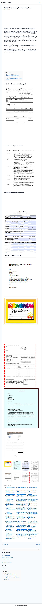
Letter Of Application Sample (33, 533)
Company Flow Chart (5, 560)
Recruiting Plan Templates (21, 508)
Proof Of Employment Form (33, 522)
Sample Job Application (32, 512)
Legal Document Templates (22, 536)
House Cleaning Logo (5, 559)
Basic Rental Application (21, 492)
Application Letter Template (11, 521)
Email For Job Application (21, 500)
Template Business (6, 2)
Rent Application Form (32, 530)
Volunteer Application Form (22, 505)
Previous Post (5, 544)
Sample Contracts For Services (7, 557)
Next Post (38, 544)
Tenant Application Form (32, 531)
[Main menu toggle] (40, 2)
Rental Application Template (33, 513)
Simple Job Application (21, 501)
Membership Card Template (33, 501)
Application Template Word (22, 523)
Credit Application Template (22, 503)
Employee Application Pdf (10, 538)
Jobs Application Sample (21, 514)
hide (9, 72)
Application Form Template (22, 534)
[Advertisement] (13, 19)
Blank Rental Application (32, 495)
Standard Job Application (21, 504)
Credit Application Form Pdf (22, 529)
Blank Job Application (32, 526)
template (3, 568)
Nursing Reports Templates (6, 562)
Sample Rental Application (21, 507)
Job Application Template (21, 535)
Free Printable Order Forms (22, 533)
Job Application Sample (32, 508)
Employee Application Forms (22, 499)
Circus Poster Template (6, 555)
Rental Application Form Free (22, 525)
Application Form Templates (11, 509)
